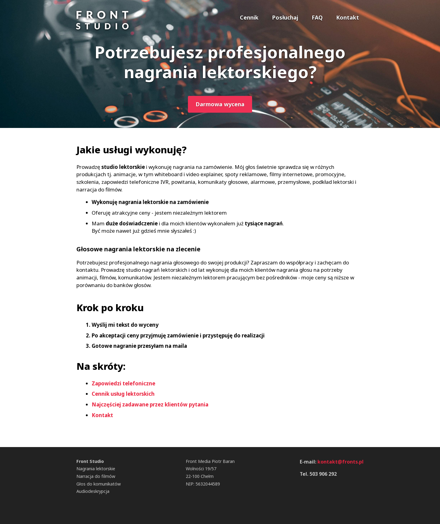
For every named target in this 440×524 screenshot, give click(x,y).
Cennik (249, 17)
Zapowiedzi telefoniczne (123, 383)
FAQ (317, 17)
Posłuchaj (285, 17)
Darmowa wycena (220, 104)
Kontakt (347, 17)
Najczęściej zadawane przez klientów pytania (150, 404)
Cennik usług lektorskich (123, 393)
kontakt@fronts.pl (340, 461)
